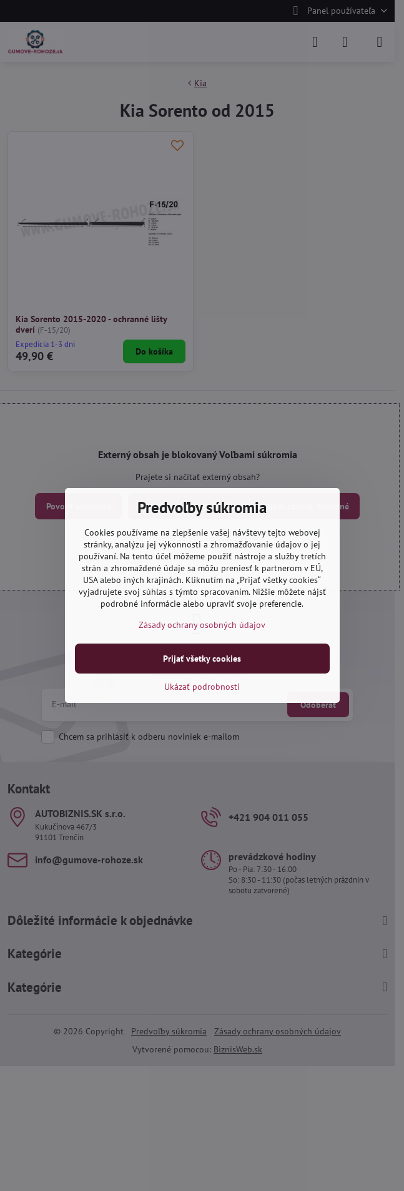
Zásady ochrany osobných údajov (202, 624)
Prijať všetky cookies (202, 658)
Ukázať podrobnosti (202, 686)
